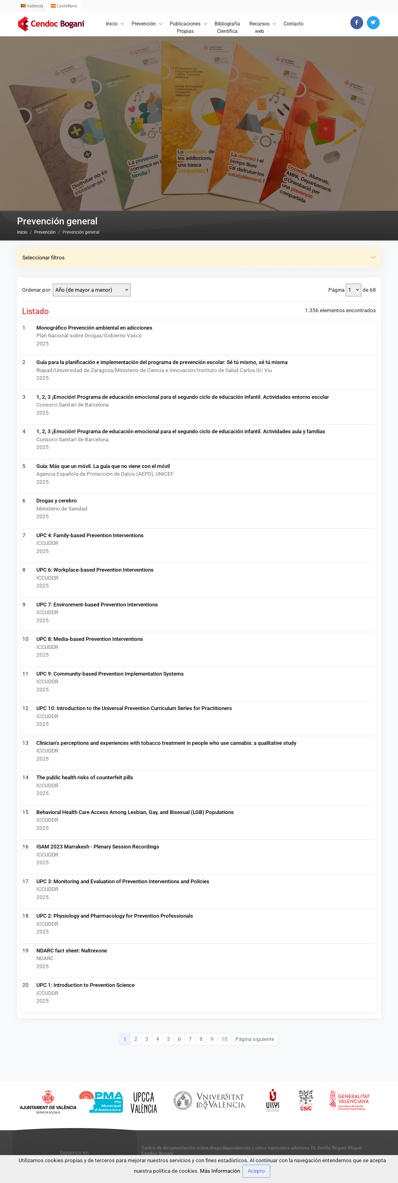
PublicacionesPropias (185, 27)
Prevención (144, 24)
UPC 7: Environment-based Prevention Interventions (97, 1022)
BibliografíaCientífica (227, 27)
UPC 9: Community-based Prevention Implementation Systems (110, 1091)
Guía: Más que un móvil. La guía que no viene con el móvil (103, 883)
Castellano (64, 5)
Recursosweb (259, 27)
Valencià (32, 5)
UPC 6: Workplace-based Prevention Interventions (95, 987)
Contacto (293, 24)
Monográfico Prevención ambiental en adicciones (94, 745)
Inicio (112, 24)
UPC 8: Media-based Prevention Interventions (89, 1056)
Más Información (220, 1170)
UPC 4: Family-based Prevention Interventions (90, 952)
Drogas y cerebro (56, 918)
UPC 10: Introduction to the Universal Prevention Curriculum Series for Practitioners (134, 1125)
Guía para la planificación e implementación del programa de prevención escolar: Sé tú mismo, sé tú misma (162, 779)
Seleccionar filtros (199, 675)
